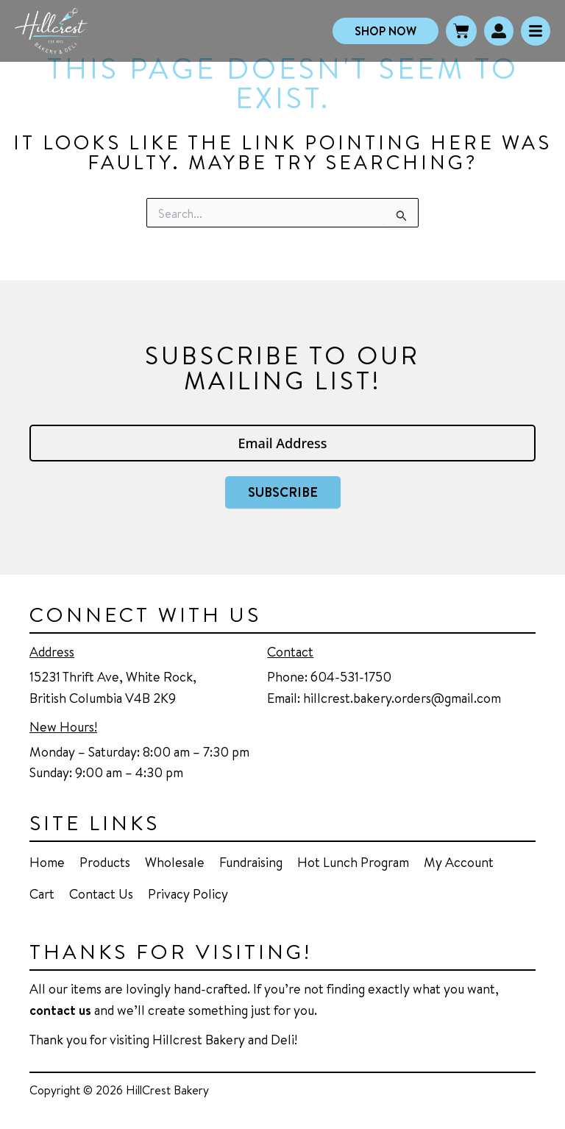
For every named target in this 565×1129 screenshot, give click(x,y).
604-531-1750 (350, 676)
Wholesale (175, 862)
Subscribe (283, 492)
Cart (41, 893)
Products (104, 862)
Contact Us (101, 893)
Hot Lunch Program (353, 862)
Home (47, 862)
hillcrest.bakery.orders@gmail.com (402, 698)
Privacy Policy (188, 893)
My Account (459, 862)
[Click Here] (535, 31)
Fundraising (250, 862)
